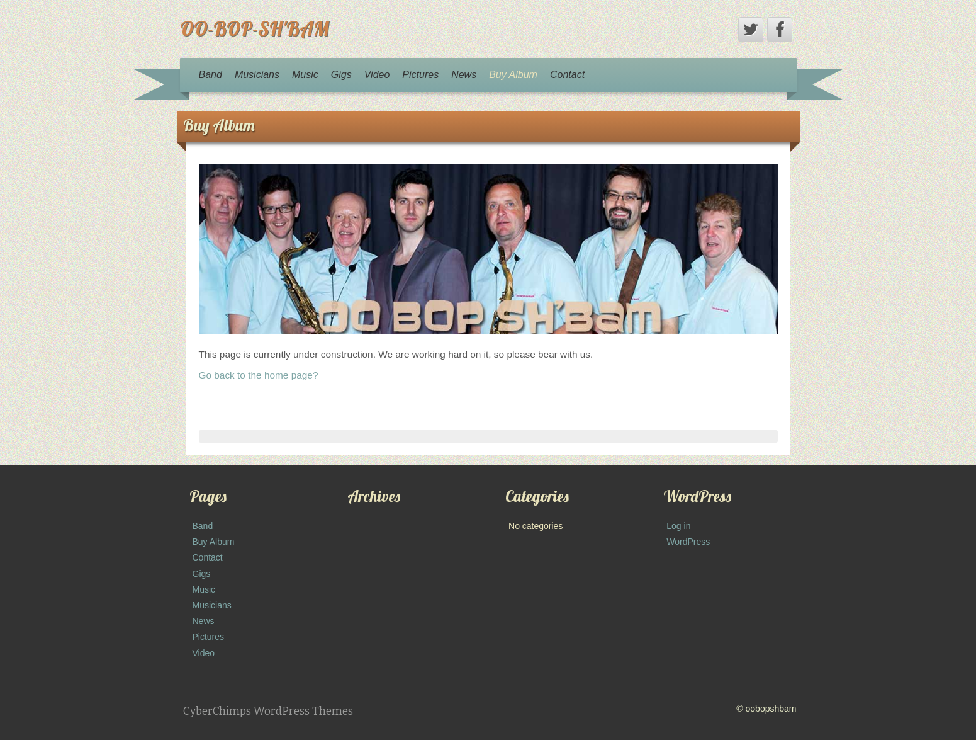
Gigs (341, 74)
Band (210, 74)
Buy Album (513, 74)
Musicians (257, 74)
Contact (567, 74)
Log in (678, 526)
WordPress (688, 542)
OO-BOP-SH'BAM (254, 28)
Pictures (420, 74)
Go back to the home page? (258, 375)
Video (377, 74)
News (463, 74)
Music (305, 74)
